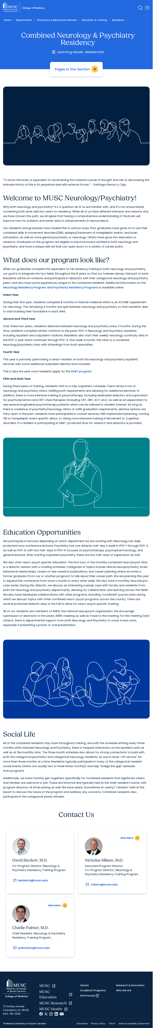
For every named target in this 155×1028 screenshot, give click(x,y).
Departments (24, 20)
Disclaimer (82, 1023)
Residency (118, 20)
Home (7, 20)
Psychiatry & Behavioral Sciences (57, 20)
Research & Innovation (130, 985)
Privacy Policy (98, 1023)
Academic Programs (93, 990)
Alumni (84, 985)
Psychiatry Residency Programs (75, 287)
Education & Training (94, 20)
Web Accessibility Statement (134, 1023)
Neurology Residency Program (24, 287)
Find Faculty (89, 996)
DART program (81, 371)
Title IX (112, 1023)
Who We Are (123, 990)
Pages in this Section (76, 69)
